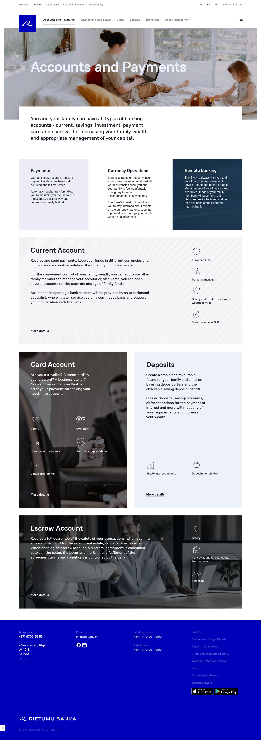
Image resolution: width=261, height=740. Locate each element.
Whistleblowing (201, 682)
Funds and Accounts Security (210, 653)
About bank (52, 4)
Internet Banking (232, 4)
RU (216, 4)
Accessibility (95, 4)
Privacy (196, 632)
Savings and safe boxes (95, 19)
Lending (135, 19)
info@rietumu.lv (87, 636)
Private (38, 4)
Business (24, 4)
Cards (120, 19)
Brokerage (153, 19)
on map (23, 658)
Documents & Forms (204, 675)
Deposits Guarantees (205, 646)
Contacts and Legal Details (208, 639)
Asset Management (177, 19)
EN (208, 4)
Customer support (73, 4)
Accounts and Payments (59, 19)
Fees (194, 668)
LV (201, 4)
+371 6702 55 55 (31, 636)
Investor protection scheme (209, 661)
